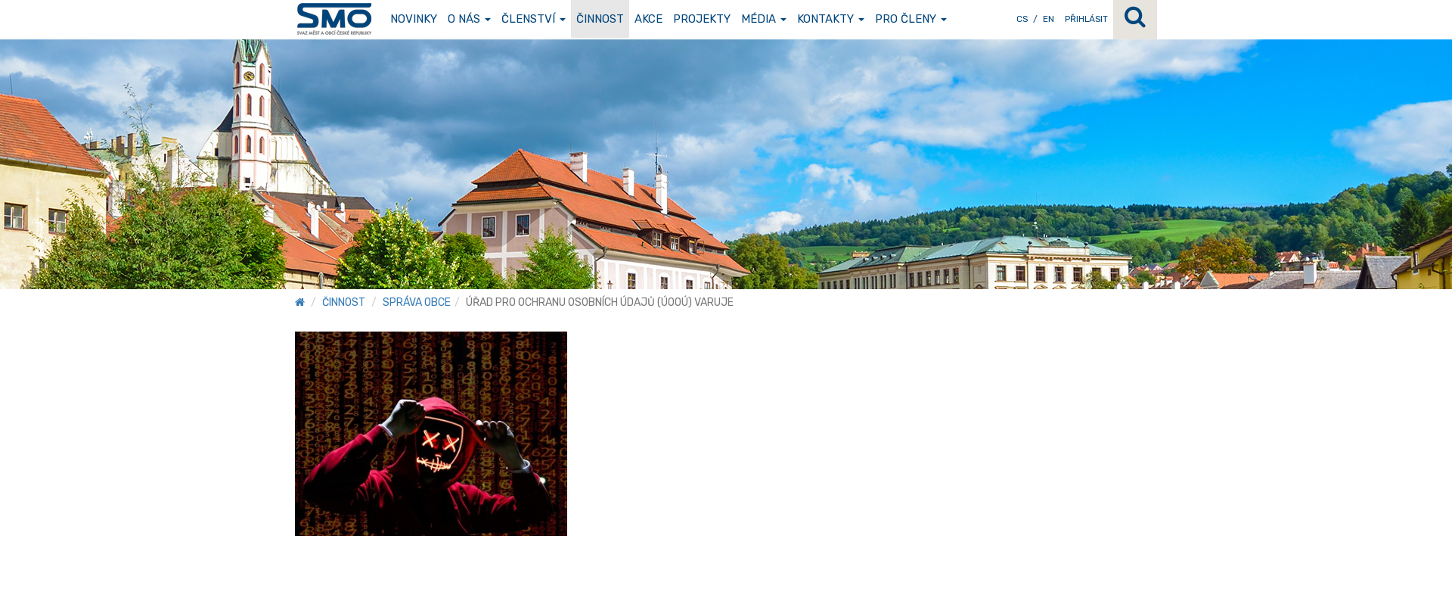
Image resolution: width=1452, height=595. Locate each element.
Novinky (413, 19)
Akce (648, 19)
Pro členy (911, 19)
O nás (469, 19)
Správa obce (417, 302)
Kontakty (830, 19)
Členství (533, 19)
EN (1048, 19)
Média (763, 19)
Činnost (600, 19)
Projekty (702, 19)
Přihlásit (1086, 19)
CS (1022, 19)
